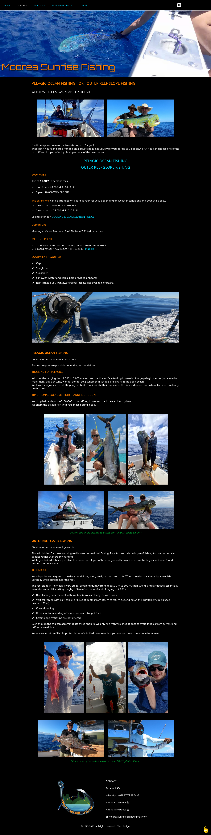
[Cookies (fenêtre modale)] (206, 830)
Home (7, 5)
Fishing (22, 5)
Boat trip (39, 5)
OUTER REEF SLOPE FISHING (105, 167)
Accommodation (62, 5)
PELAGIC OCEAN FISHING (106, 160)
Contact (84, 5)
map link (90, 248)
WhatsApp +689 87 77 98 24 (122, 795)
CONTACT (111, 781)
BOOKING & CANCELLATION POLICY (73, 216)
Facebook (113, 788)
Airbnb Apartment (117, 802)
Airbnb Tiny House (117, 809)
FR (179, 5)
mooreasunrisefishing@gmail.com (126, 816)
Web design (123, 826)
